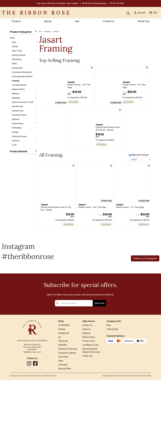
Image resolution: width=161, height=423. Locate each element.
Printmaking (24, 134)
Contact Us (108, 21)
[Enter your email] (76, 343)
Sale (77, 21)
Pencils (24, 47)
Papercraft (63, 382)
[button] (138, 13)
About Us (86, 369)
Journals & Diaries (24, 89)
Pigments (15, 125)
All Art (12, 38)
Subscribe (99, 343)
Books (14, 66)
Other (60, 403)
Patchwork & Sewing (67, 390)
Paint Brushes (24, 111)
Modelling (24, 102)
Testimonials (112, 369)
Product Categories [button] (23, 32)
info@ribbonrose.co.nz (32, 392)
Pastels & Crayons (24, 121)
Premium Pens (24, 130)
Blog (109, 365)
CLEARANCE (64, 365)
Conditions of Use (90, 386)
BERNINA (62, 386)
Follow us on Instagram (145, 259)
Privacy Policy (88, 382)
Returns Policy (88, 378)
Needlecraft (63, 374)
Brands (48, 21)
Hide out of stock (139, 155)
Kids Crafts (63, 399)
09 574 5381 (118, 3)
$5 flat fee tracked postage (94, 3)
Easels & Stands (18, 57)
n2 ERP (149, 419)
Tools (14, 153)
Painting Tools (24, 116)
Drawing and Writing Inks (22, 75)
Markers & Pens (24, 93)
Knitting (61, 369)
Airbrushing (24, 61)
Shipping (86, 374)
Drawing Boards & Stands (22, 80)
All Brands (62, 407)
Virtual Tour (87, 398)
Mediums (24, 98)
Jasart (13, 166)
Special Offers (64, 411)
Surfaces (24, 148)
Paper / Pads (24, 52)
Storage (15, 139)
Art (40, 32)
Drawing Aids (24, 70)
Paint (24, 43)
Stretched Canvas (19, 144)
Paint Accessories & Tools (22, 107)
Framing (15, 84)
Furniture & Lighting (67, 395)
